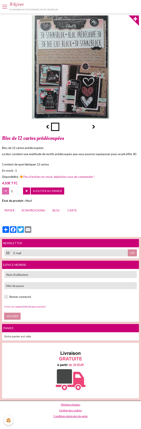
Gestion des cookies (70, 410)
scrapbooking (33, 210)
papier (9, 210)
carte (72, 210)
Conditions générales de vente (70, 416)
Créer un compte (13, 306)
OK (132, 253)
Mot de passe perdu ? (35, 306)
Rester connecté (17, 297)
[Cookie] (8, 420)
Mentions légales (70, 404)
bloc (56, 210)
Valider (12, 316)
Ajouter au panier (47, 191)
